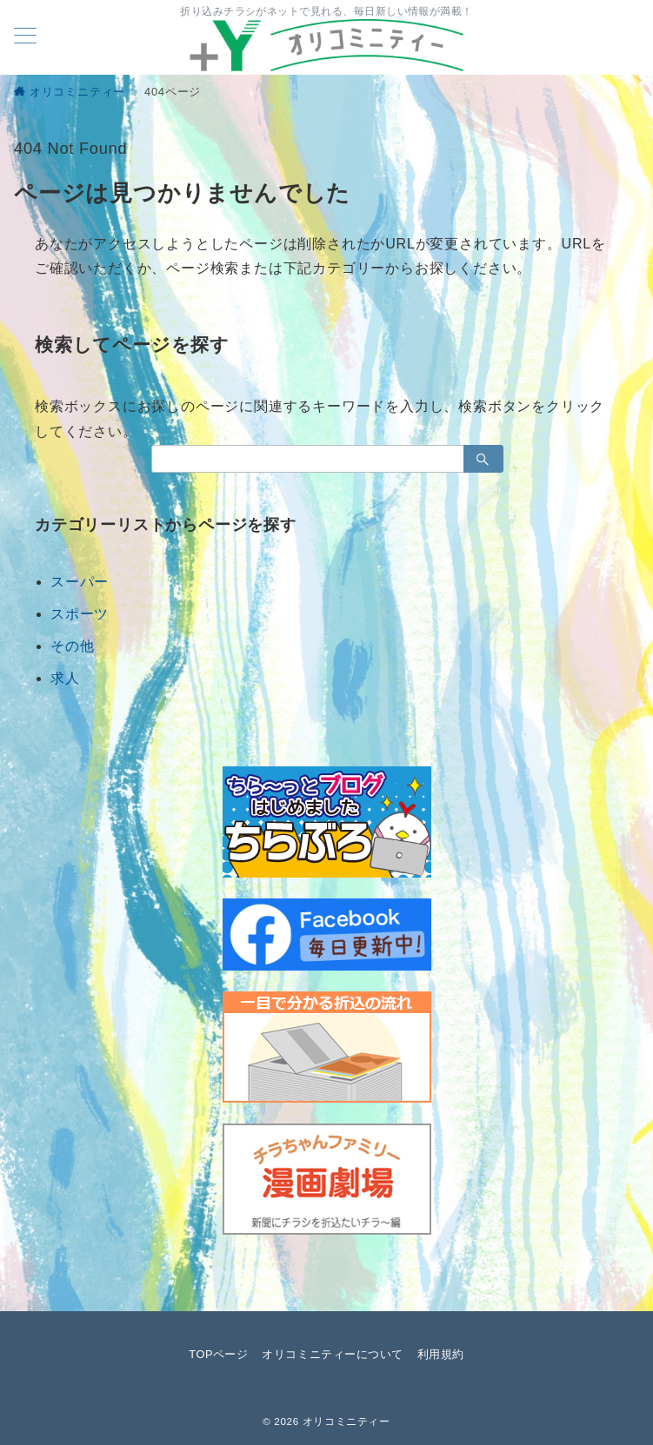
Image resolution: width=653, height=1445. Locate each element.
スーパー (79, 581)
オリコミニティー (346, 1421)
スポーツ (79, 614)
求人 (65, 678)
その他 (72, 646)
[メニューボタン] (25, 37)
